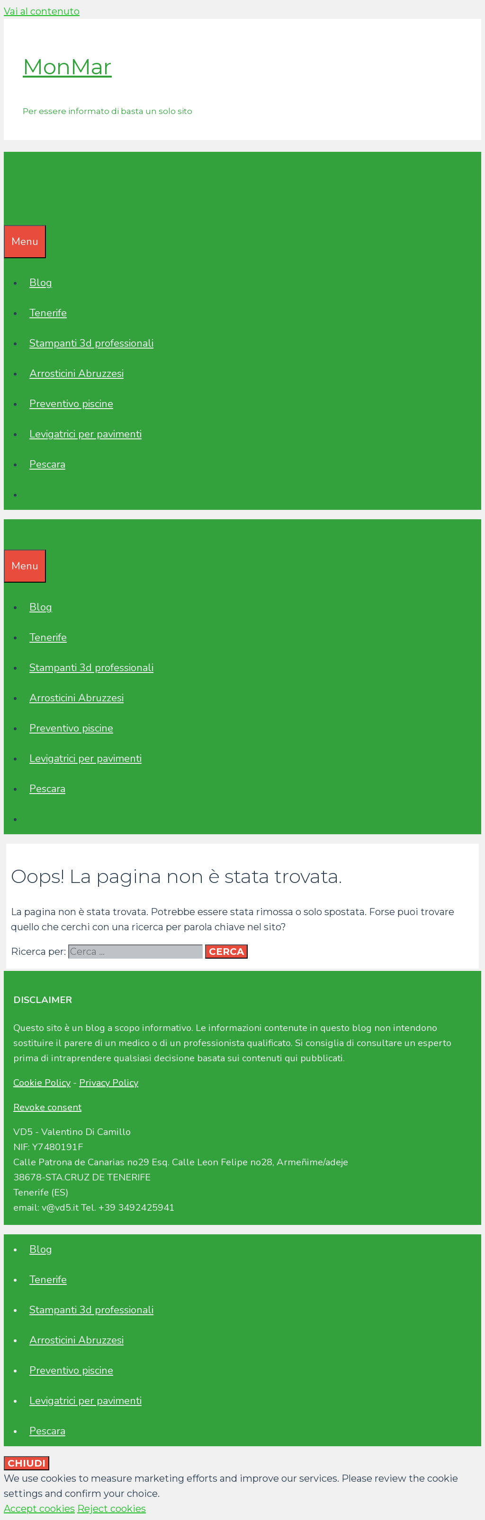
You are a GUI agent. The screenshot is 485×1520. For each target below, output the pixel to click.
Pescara (47, 464)
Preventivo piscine (71, 404)
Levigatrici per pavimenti (85, 434)
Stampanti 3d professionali (91, 343)
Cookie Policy (42, 1082)
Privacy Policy (108, 1082)
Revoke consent (47, 1107)
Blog (40, 283)
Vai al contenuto (42, 11)
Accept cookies (39, 1508)
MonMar (67, 66)
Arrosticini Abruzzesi (76, 374)
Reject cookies (111, 1508)
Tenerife (48, 313)
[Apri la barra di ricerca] (10, 210)
